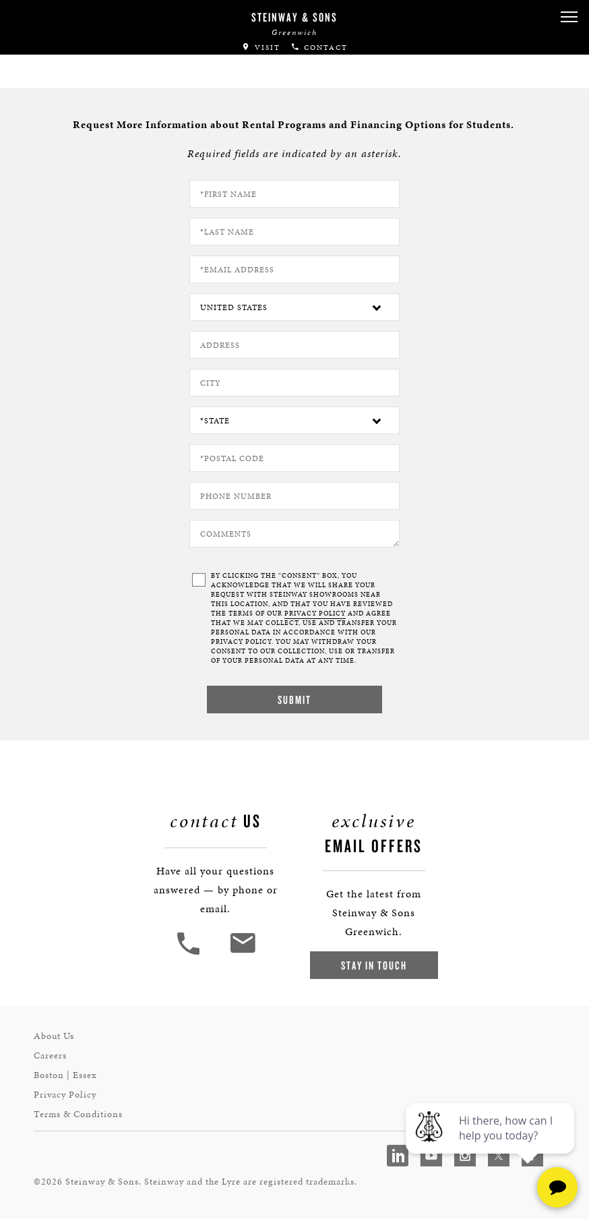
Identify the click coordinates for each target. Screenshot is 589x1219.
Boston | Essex (65, 1075)
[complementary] (491, 1145)
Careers (50, 1055)
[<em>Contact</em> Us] (242, 953)
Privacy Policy (65, 1094)
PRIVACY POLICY (315, 613)
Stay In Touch (374, 965)
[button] (568, 17)
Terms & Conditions (78, 1114)
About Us (54, 1036)
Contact (319, 47)
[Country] (294, 307)
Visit (260, 47)
